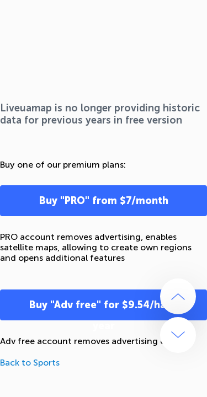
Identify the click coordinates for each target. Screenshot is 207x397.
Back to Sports (30, 362)
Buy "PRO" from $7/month (103, 201)
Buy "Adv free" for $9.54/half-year (103, 309)
